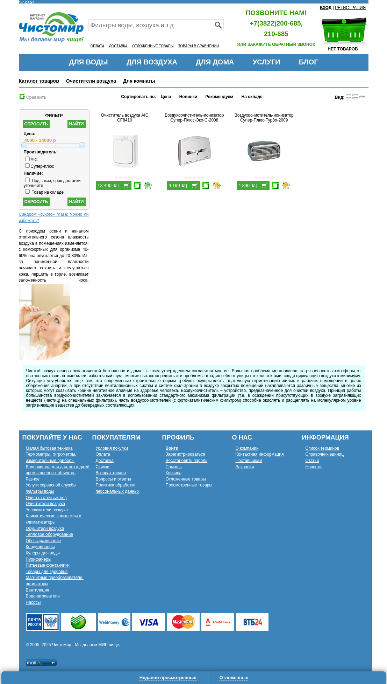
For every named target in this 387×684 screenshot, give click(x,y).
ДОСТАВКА (118, 46)
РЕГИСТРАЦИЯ (350, 7)
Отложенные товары (186, 479)
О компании (247, 448)
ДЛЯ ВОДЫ (88, 62)
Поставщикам (249, 460)
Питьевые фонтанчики (48, 565)
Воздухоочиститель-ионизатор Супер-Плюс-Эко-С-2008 (194, 118)
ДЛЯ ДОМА (215, 62)
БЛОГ (308, 62)
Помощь (174, 466)
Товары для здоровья (47, 571)
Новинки (188, 96)
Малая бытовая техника (49, 448)
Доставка (105, 460)
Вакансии (245, 466)
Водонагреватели (43, 596)
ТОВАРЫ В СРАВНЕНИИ (198, 46)
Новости (314, 466)
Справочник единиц (325, 454)
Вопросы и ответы (113, 479)
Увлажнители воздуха (47, 509)
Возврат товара (111, 472)
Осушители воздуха (45, 528)
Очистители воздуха (91, 81)
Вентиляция (37, 590)
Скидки (103, 466)
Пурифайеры (38, 559)
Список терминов (322, 448)
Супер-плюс (39, 166)
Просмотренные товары (189, 485)
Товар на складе (44, 192)
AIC (31, 159)
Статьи (312, 460)
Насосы (33, 602)
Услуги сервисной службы (51, 485)
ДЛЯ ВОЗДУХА (152, 62)
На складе (252, 96)
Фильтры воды (40, 491)
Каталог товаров (39, 81)
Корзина (174, 472)
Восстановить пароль (187, 460)
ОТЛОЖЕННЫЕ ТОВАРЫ (152, 46)
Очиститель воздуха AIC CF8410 (125, 118)
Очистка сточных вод (46, 497)
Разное (33, 479)
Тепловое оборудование (49, 534)
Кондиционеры (40, 546)
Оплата (103, 454)
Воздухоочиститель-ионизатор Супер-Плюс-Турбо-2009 (264, 118)
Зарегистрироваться (185, 454)
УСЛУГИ (266, 62)
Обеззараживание (43, 540)
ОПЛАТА (98, 46)
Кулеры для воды (43, 553)
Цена (166, 96)
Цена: (30, 133)
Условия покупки (112, 448)
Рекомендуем (219, 96)
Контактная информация (260, 454)
